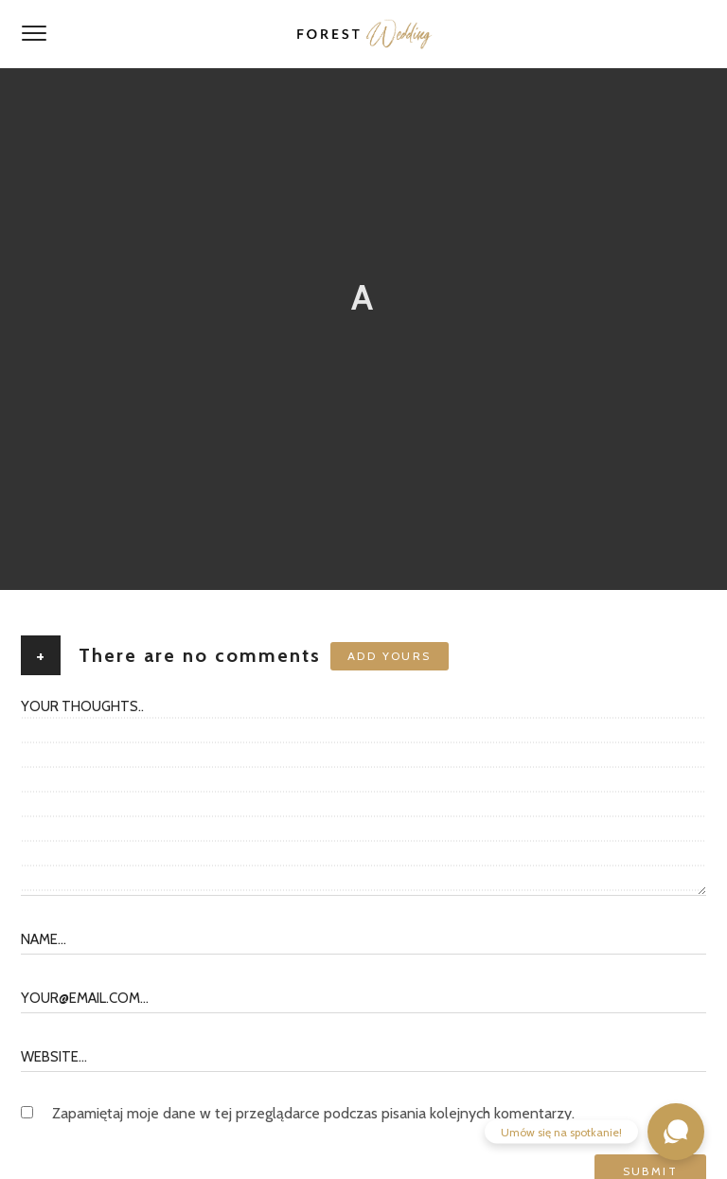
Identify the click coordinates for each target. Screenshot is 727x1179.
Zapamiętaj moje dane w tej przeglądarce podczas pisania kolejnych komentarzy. (313, 1113)
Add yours (389, 656)
